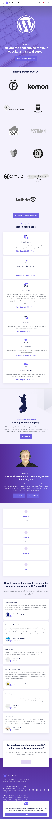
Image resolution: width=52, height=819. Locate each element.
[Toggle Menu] (3, 2)
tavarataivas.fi (16, 729)
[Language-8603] (44, 2)
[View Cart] (48, 2)
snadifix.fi (15, 707)
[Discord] (33, 790)
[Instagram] (44, 790)
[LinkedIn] (37, 790)
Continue (26, 814)
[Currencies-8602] (39, 2)
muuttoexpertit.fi (16, 640)
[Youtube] (41, 790)
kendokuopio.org (16, 684)
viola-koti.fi (15, 615)
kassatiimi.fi (15, 660)
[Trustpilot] (48, 790)
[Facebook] (29, 790)
